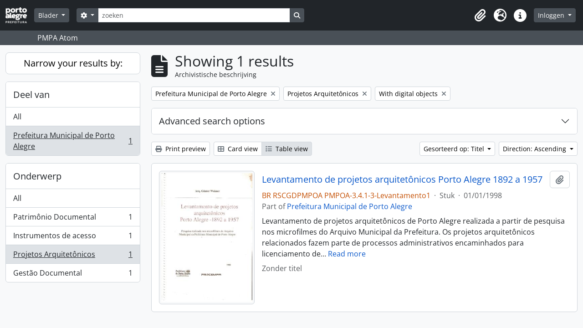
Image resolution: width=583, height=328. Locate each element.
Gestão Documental (73, 274)
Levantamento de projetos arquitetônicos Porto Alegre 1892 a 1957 (402, 179)
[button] (480, 15)
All (17, 117)
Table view (287, 148)
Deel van (31, 94)
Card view (238, 148)
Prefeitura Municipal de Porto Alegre (73, 140)
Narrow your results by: (73, 63)
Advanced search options (212, 121)
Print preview (180, 148)
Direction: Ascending (535, 148)
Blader (49, 15)
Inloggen (552, 15)
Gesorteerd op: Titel (455, 148)
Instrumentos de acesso (73, 237)
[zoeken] (194, 15)
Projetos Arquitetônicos (73, 256)
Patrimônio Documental (73, 218)
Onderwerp (37, 176)
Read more (347, 254)
